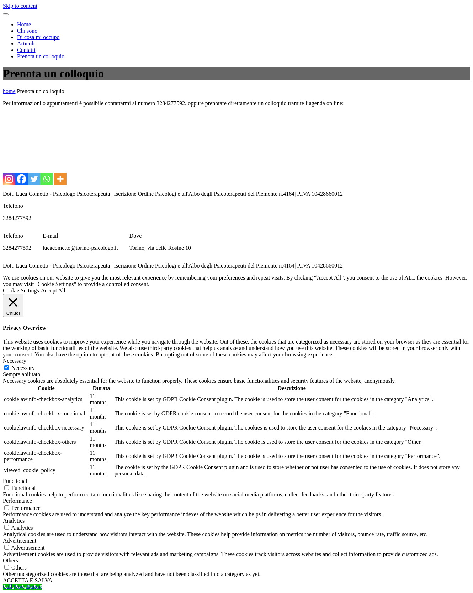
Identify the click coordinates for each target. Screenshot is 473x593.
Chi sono (27, 31)
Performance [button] (17, 501)
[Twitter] (34, 179)
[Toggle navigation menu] (6, 14)
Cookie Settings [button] (21, 290)
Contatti (26, 50)
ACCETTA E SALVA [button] (27, 580)
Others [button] (10, 560)
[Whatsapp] (46, 179)
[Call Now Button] (22, 587)
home (9, 91)
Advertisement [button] (19, 541)
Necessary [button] (14, 361)
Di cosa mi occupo (38, 37)
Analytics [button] (14, 521)
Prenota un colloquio (40, 56)
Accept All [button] (53, 290)
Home (24, 24)
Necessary (23, 368)
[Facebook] (21, 179)
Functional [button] (15, 481)
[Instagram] (9, 179)
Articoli (26, 44)
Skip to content (20, 6)
